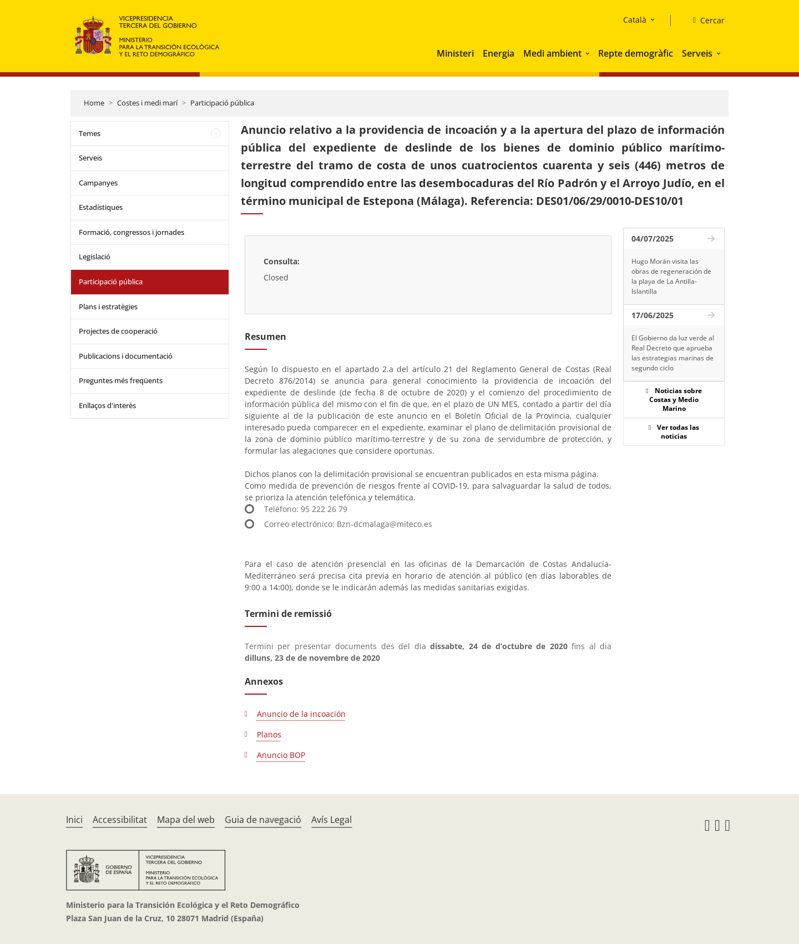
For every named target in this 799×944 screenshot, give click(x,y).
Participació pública (222, 103)
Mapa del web (186, 820)
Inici (74, 820)
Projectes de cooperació (118, 331)
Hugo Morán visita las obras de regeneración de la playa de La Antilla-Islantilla (671, 276)
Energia (498, 53)
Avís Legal (331, 820)
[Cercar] (704, 20)
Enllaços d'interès (107, 405)
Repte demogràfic (635, 53)
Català (634, 19)
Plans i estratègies (108, 307)
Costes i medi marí (147, 103)
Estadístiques (101, 207)
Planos (269, 734)
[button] (589, 53)
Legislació (94, 257)
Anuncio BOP (281, 755)
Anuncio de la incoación (301, 714)
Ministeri (455, 53)
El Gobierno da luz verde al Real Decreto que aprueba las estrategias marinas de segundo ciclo (672, 353)
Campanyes (98, 183)
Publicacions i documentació (126, 356)
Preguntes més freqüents (121, 380)
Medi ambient (552, 53)
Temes (89, 133)
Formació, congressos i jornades (131, 232)
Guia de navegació (263, 820)
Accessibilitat (120, 820)
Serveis (697, 53)
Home (94, 103)
